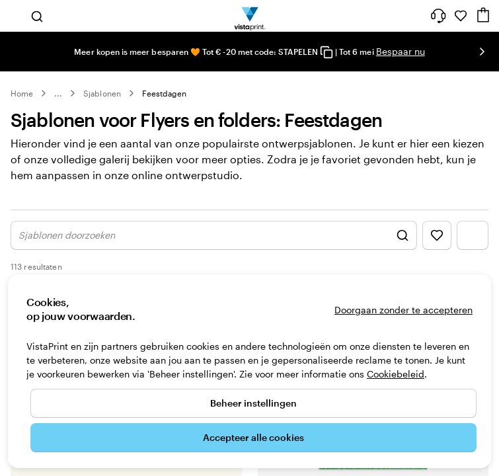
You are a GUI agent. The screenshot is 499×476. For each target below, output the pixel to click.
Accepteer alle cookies (253, 437)
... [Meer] (58, 93)
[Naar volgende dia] (481, 51)
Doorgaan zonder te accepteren (403, 309)
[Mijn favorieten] (460, 15)
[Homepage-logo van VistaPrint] (249, 15)
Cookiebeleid (395, 373)
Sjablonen (102, 93)
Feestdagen (164, 93)
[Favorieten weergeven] (436, 249)
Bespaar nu (400, 51)
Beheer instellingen (253, 403)
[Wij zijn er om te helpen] (438, 16)
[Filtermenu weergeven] (472, 249)
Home (22, 93)
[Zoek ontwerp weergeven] (214, 249)
